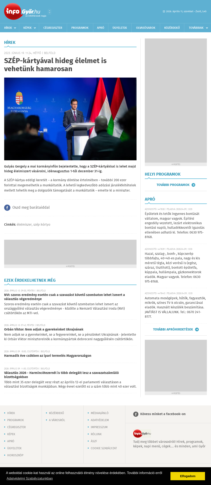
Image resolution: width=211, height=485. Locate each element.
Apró (100, 28)
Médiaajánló (100, 413)
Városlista (49, 11)
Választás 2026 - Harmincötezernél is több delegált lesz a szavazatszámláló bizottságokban (61, 375)
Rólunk (96, 434)
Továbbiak (196, 28)
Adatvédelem (100, 420)
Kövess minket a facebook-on (163, 414)
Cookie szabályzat (104, 448)
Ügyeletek (120, 28)
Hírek (8, 28)
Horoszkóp (15, 455)
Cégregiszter (52, 28)
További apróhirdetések (173, 329)
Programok (80, 28)
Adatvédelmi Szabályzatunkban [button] (30, 478)
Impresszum (99, 427)
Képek (27, 28)
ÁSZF (94, 441)
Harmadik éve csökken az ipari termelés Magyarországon (47, 355)
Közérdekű (172, 28)
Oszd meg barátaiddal (31, 208)
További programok (173, 185)
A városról (57, 420)
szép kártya (41, 224)
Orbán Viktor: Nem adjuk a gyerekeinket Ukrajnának (43, 329)
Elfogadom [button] (187, 476)
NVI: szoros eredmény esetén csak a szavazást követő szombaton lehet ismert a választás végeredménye (64, 297)
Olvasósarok (145, 28)
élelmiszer (24, 224)
